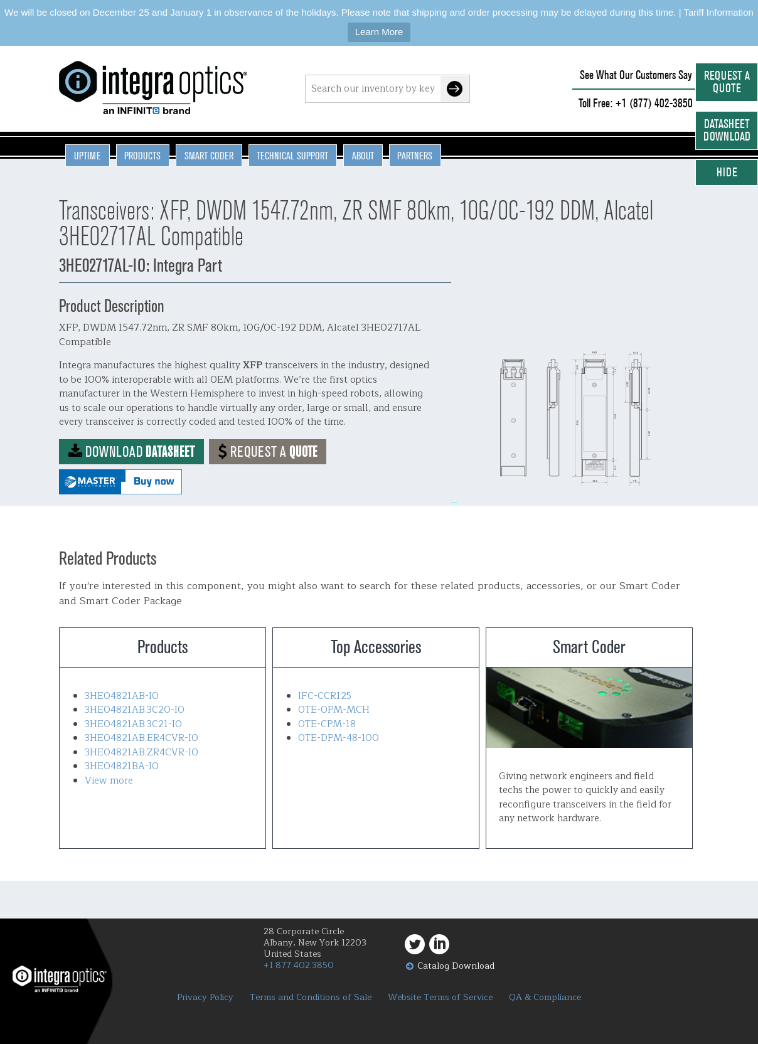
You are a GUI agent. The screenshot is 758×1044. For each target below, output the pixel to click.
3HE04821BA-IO (122, 766)
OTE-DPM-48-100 (338, 738)
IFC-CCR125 (324, 696)
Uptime (87, 155)
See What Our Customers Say (636, 75)
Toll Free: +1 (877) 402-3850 (636, 103)
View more (109, 781)
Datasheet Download (726, 130)
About (363, 155)
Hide (727, 172)
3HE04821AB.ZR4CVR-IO (141, 752)
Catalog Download (455, 966)
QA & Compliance (545, 997)
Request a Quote (727, 81)
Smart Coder (208, 155)
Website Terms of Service (440, 997)
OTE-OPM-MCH (334, 710)
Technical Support (292, 155)
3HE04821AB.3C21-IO (133, 724)
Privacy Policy (205, 997)
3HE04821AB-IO (122, 696)
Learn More (379, 31)
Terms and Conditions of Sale (310, 997)
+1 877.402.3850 (299, 965)
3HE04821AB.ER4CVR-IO (141, 738)
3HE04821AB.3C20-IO (134, 710)
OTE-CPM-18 (327, 724)
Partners (414, 155)
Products (142, 155)
